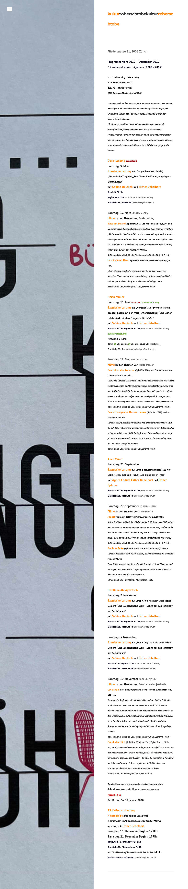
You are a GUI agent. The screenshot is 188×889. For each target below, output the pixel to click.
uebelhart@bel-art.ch (144, 202)
